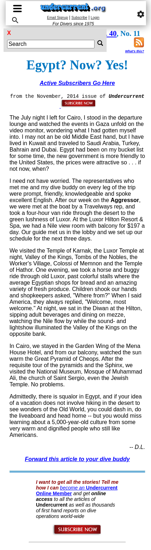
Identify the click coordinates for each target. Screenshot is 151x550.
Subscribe (79, 18)
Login (95, 18)
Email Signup (57, 18)
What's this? (134, 51)
